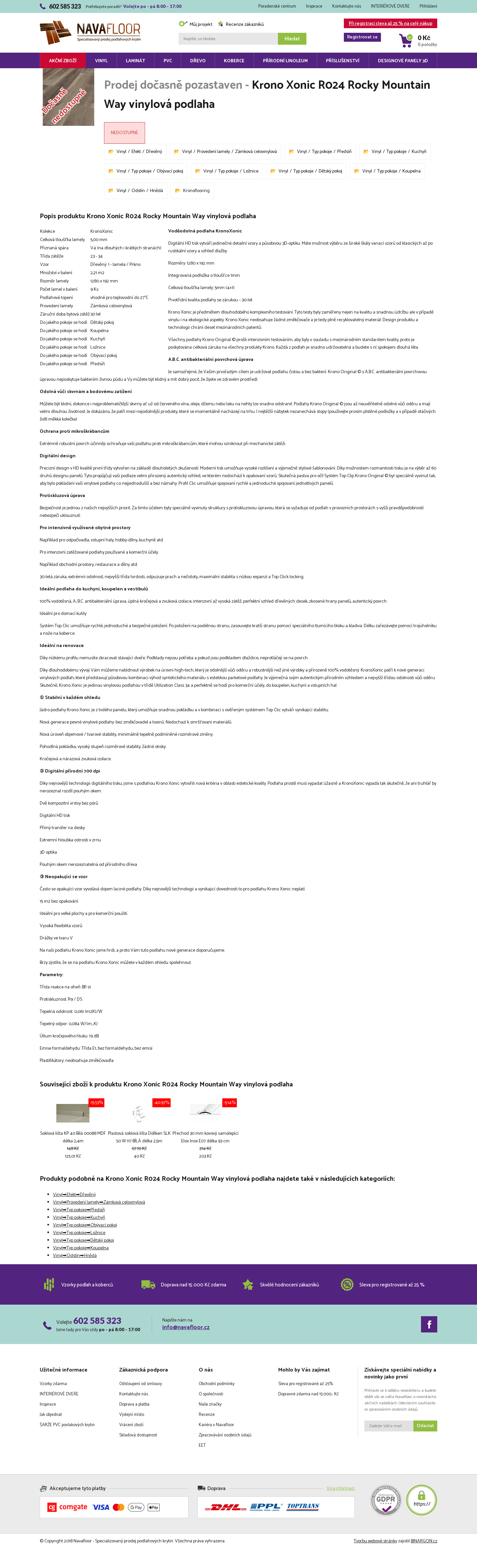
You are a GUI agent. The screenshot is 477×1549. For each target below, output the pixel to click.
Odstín (138, 191)
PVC (168, 61)
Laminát (135, 61)
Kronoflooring (196, 191)
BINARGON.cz (424, 1541)
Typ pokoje (322, 152)
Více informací (341, 1488)
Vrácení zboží (131, 1425)
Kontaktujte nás (346, 6)
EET (202, 1445)
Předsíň (344, 152)
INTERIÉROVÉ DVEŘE (390, 6)
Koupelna (411, 171)
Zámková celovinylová (256, 152)
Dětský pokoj (330, 171)
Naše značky (210, 1404)
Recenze (207, 1414)
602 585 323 (97, 1320)
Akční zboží (63, 61)
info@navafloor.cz (186, 1327)
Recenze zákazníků (240, 24)
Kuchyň (419, 152)
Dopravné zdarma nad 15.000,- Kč (308, 1394)
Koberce (234, 61)
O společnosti (211, 1394)
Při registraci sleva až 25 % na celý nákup (388, 24)
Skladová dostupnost (138, 1435)
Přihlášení (428, 6)
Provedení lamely (213, 152)
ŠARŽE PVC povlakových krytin (67, 1425)
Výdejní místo (131, 1414)
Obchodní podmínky (217, 1383)
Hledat (292, 39)
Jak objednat (51, 1414)
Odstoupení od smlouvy (140, 1383)
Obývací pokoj (170, 171)
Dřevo (198, 61)
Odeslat (425, 1426)
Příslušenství (342, 61)
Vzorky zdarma (53, 1383)
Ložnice (250, 171)
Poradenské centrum (277, 6)
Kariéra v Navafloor (216, 1425)
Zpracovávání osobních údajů (225, 1435)
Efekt (136, 152)
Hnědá (156, 191)
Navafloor (90, 23)
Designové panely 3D (403, 61)
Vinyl (101, 61)
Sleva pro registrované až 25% (305, 1383)
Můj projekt (195, 24)
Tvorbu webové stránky (375, 1541)
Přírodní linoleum (285, 61)
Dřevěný (154, 152)
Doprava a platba (134, 1404)
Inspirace (314, 6)
